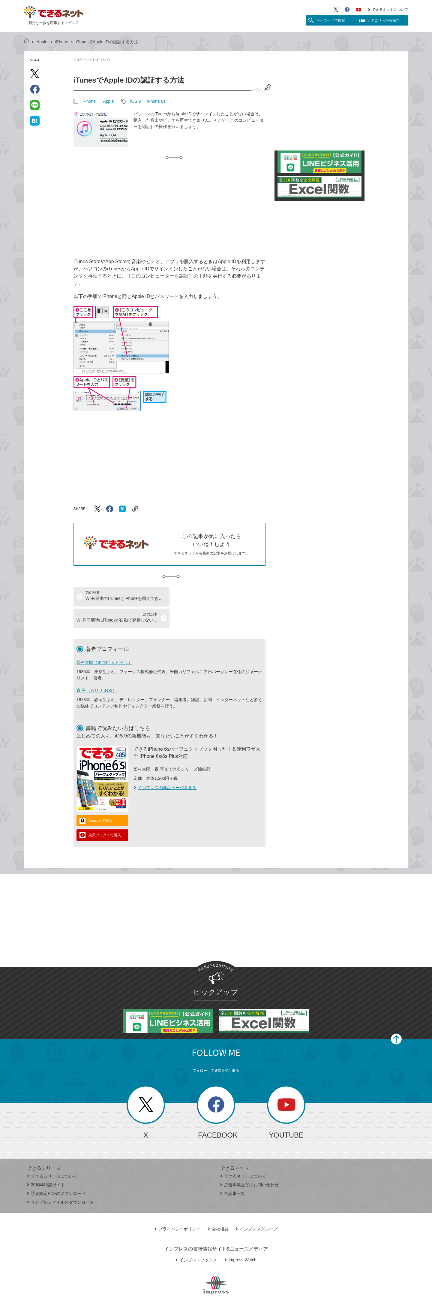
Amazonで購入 (100, 799)
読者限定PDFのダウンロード (56, 1171)
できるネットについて (388, 10)
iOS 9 (135, 101)
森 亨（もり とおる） (96, 668)
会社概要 (218, 1207)
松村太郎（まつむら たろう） (104, 640)
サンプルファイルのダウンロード (60, 1180)
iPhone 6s (156, 101)
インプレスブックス (196, 1238)
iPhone (61, 41)
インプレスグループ (257, 1207)
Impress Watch (240, 1238)
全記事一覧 (232, 1171)
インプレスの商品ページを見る (165, 766)
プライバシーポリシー (177, 1207)
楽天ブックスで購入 (104, 813)
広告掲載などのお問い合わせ (249, 1163)
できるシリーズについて (52, 1154)
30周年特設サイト (46, 1163)
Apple (42, 41)
